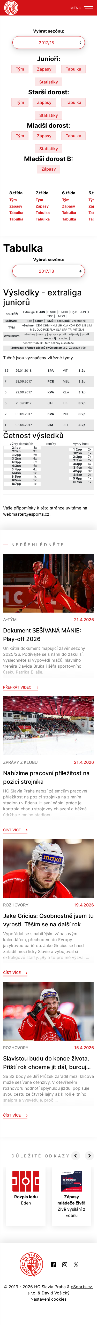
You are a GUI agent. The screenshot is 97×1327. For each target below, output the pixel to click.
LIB (84, 325)
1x (34, 473)
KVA (78, 325)
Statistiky (48, 82)
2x (89, 449)
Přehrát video (20, 687)
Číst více (15, 830)
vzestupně (79, 321)
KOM (72, 325)
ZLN (81, 329)
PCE (46, 329)
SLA (58, 329)
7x (89, 457)
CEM (39, 325)
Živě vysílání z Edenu (71, 1194)
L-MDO (60, 316)
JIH (60, 325)
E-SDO (51, 312)
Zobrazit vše (77, 347)
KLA (65, 325)
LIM (89, 325)
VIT (75, 329)
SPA (64, 329)
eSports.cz (81, 1286)
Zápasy (44, 69)
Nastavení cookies (48, 1299)
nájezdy (74, 334)
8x (35, 447)
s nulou (63, 338)
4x (35, 458)
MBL (33, 329)
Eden (25, 1188)
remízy (42, 334)
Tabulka (73, 69)
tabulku (39, 343)
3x (35, 451)
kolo (29, 321)
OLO (39, 329)
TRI (70, 329)
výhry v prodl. (58, 334)
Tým (20, 69)
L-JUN (82, 312)
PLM (52, 329)
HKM (53, 325)
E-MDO (63, 312)
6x (35, 455)
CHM (46, 325)
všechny (29, 334)
